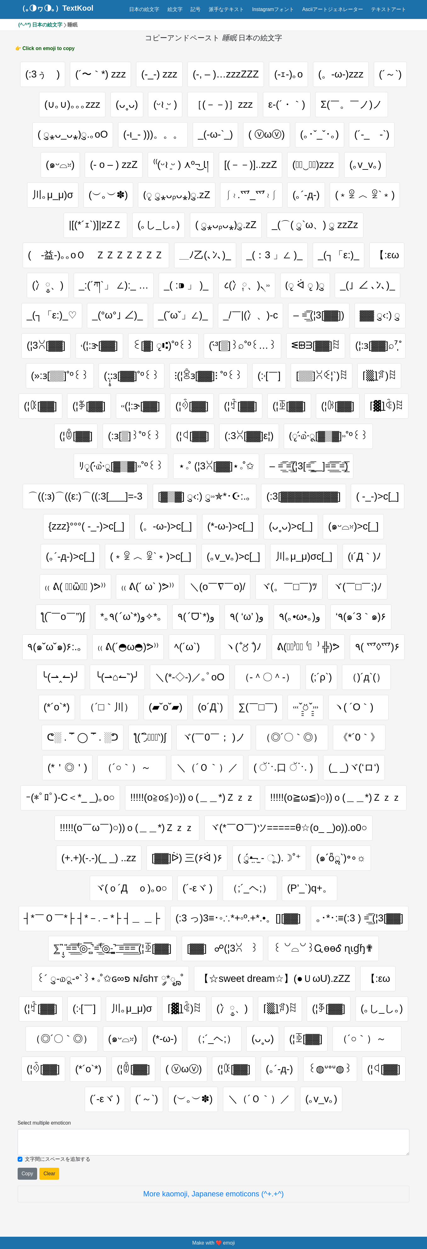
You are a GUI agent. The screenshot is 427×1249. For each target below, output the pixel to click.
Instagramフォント (273, 9)
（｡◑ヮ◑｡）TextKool (55, 8)
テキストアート (388, 9)
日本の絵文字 (144, 9)
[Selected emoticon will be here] (213, 1142)
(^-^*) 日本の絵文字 (40, 24)
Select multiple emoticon (44, 1123)
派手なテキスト (226, 9)
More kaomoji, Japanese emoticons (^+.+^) (213, 1194)
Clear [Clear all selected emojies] (49, 1173)
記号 (196, 9)
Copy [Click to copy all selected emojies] (27, 1173)
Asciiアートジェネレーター (332, 9)
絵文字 (175, 9)
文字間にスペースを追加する (57, 1159)
